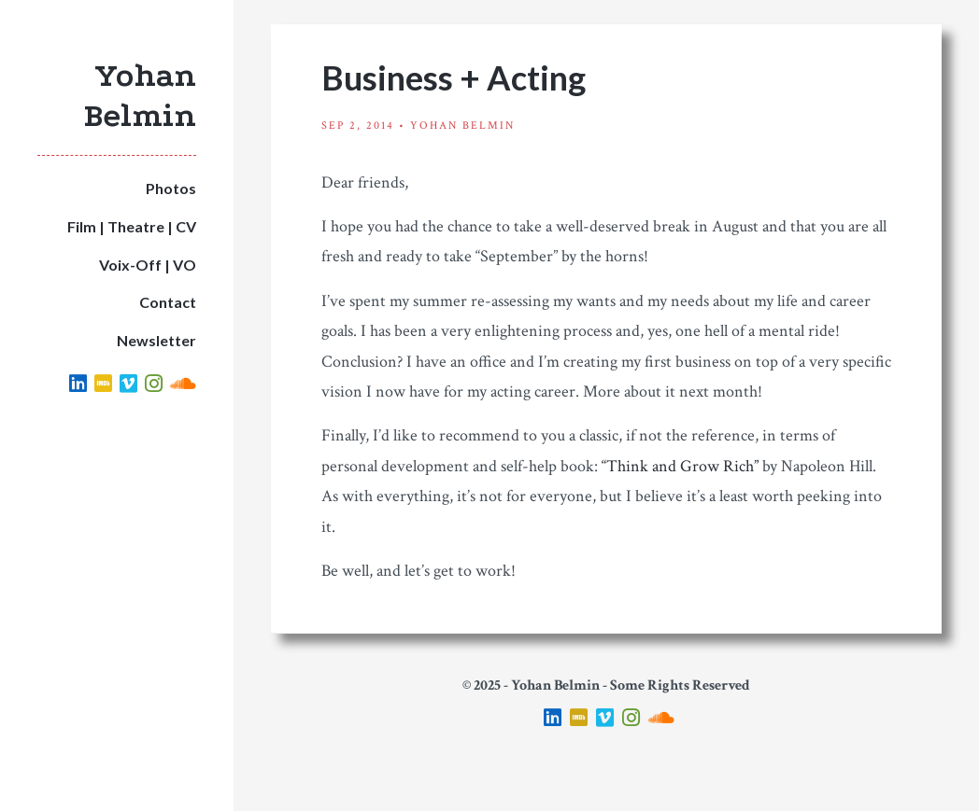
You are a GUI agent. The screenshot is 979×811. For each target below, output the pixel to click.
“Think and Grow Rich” (680, 466)
